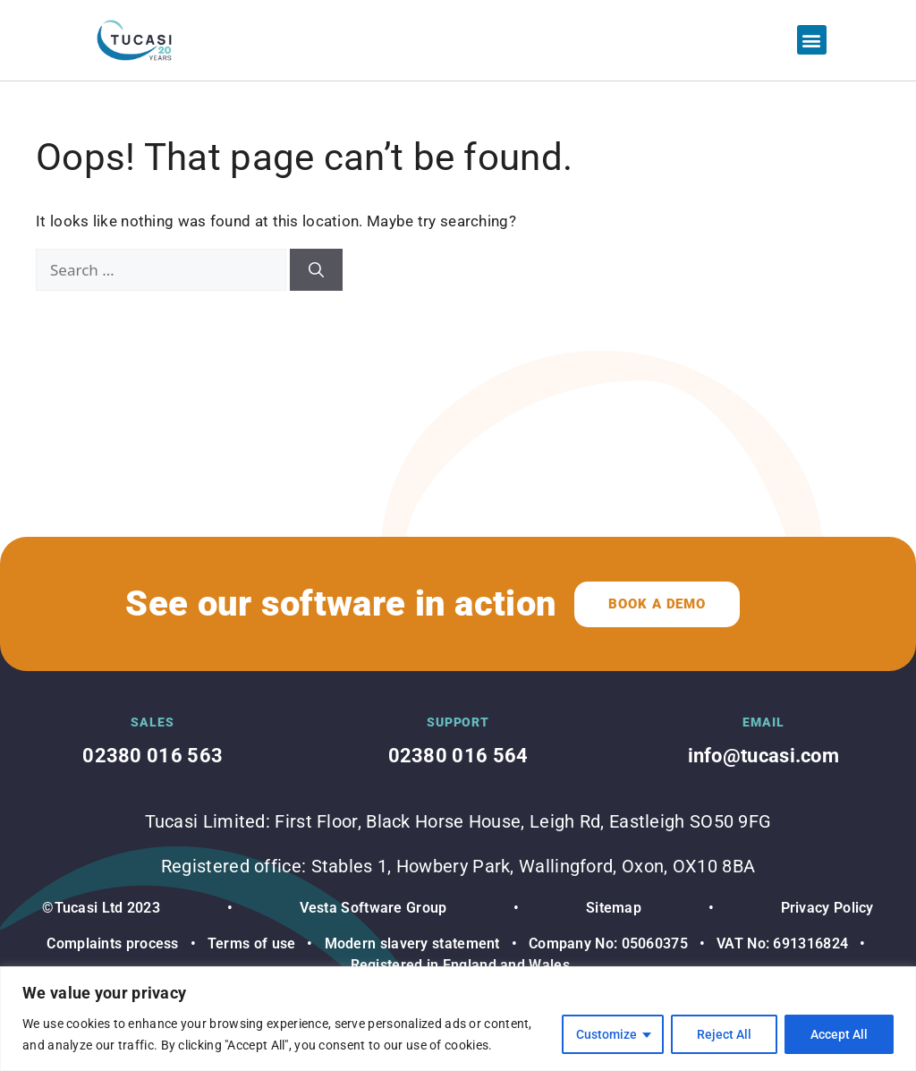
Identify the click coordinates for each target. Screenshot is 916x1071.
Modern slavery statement (410, 943)
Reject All (724, 1034)
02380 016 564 (458, 755)
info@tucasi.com (764, 755)
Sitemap (613, 907)
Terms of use (252, 943)
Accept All (839, 1034)
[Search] (316, 270)
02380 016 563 (152, 755)
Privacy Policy (827, 907)
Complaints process (112, 943)
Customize (606, 1034)
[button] (812, 40)
